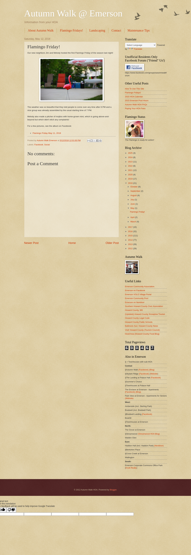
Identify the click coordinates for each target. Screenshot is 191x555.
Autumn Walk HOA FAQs (136, 104)
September (135, 191)
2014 (130, 240)
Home (72, 243)
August (133, 195)
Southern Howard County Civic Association (144, 306)
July (132, 199)
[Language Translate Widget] (140, 45)
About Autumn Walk (41, 30)
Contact (116, 30)
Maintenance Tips (139, 30)
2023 (130, 162)
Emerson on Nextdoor (134, 302)
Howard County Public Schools (139, 322)
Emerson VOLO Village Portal (138, 294)
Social (47, 144)
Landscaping (97, 30)
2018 (130, 183)
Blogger (113, 490)
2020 (130, 174)
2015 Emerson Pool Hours (136, 100)
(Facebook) (143, 370)
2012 (130, 248)
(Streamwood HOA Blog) (149, 434)
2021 (130, 170)
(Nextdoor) (159, 445)
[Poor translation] (11, 509)
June (132, 204)
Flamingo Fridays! (71, 30)
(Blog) (151, 370)
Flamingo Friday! (137, 212)
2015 (130, 235)
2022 (130, 166)
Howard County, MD (134, 310)
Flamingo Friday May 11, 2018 (47, 133)
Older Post (112, 243)
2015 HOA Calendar (134, 96)
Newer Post (31, 243)
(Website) (129, 398)
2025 (130, 153)
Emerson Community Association (139, 286)
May (132, 208)
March (133, 221)
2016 (130, 231)
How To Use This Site (134, 89)
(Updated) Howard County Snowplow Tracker (145, 314)
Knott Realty (131, 468)
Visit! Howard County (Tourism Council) (142, 330)
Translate (135, 49)
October (134, 187)
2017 (130, 227)
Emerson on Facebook (135, 290)
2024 (130, 157)
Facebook (38, 144)
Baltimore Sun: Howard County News (141, 326)
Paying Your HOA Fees (135, 108)
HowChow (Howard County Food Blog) (142, 334)
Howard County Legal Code (137, 318)
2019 (130, 179)
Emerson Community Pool (136, 298)
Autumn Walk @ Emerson (73, 13)
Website (153, 374)
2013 (130, 244)
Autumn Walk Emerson (47, 140)
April (132, 217)
